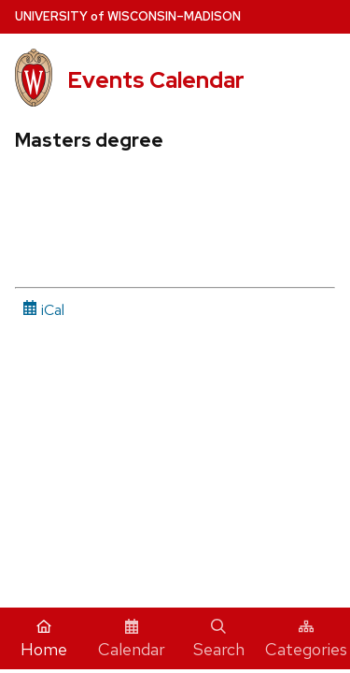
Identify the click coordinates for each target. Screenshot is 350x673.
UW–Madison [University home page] (128, 16)
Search (219, 639)
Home (44, 639)
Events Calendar (156, 79)
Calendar (131, 639)
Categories (306, 639)
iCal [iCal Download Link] (43, 310)
